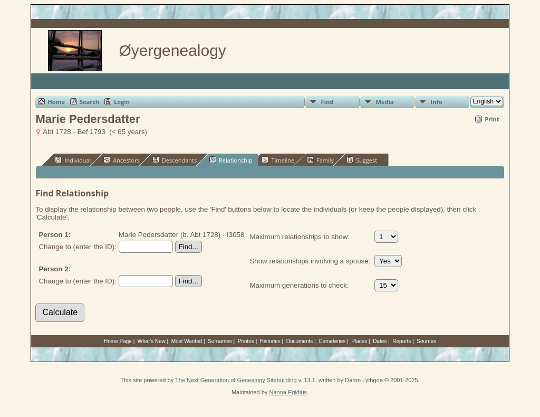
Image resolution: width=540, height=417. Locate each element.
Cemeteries (332, 341)
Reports (401, 341)
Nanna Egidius (288, 392)
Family (320, 160)
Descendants (174, 160)
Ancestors (121, 160)
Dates (380, 341)
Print (492, 119)
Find (327, 102)
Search (89, 102)
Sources (426, 341)
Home (56, 102)
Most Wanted (186, 341)
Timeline (278, 160)
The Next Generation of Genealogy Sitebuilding (236, 380)
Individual (73, 160)
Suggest (361, 160)
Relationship (230, 160)
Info (436, 102)
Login (122, 102)
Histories (270, 341)
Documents (299, 341)
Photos (246, 341)
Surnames (220, 341)
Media (385, 102)
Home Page (118, 341)
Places (359, 341)
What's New (152, 341)
